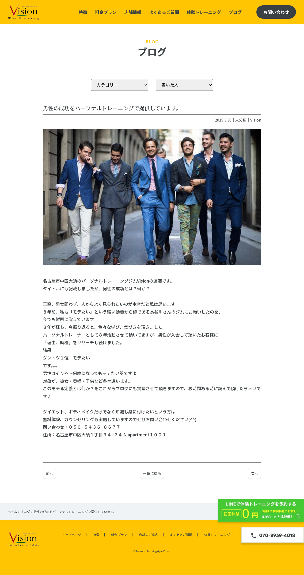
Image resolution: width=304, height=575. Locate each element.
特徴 (83, 12)
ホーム (12, 511)
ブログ (235, 12)
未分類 (240, 120)
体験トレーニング (204, 12)
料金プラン (105, 12)
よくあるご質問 (164, 12)
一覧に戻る (152, 473)
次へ (254, 473)
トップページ (71, 534)
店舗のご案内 (148, 534)
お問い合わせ (276, 12)
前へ (49, 473)
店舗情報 (132, 12)
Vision (255, 120)
